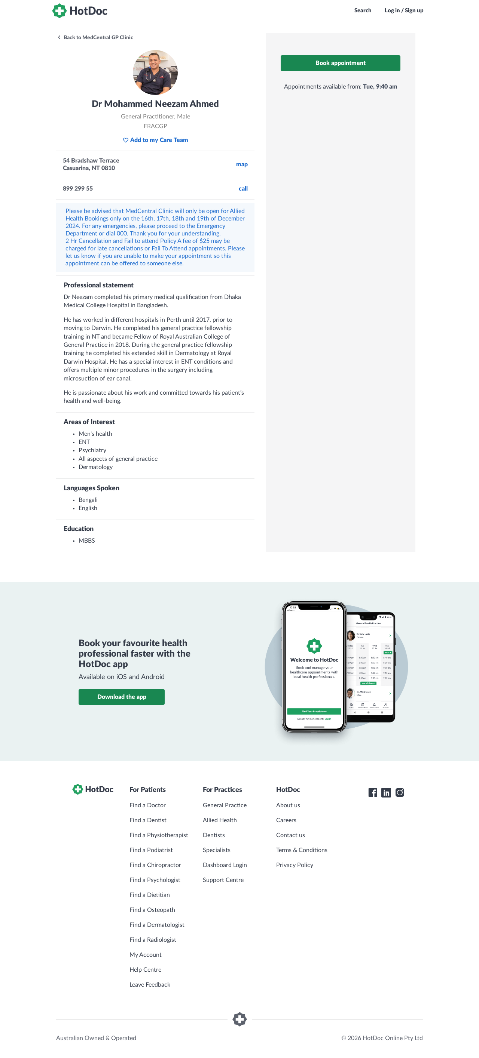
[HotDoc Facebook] (372, 793)
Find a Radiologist (152, 940)
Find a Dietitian (149, 895)
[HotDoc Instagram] (399, 793)
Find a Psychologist (154, 880)
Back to (95, 37)
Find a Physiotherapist (158, 835)
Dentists (214, 835)
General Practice (225, 805)
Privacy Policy (294, 865)
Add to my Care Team (155, 140)
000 (122, 234)
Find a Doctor (147, 805)
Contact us (290, 835)
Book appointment (340, 63)
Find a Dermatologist (156, 925)
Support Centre (223, 880)
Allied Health (220, 820)
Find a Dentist (148, 820)
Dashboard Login (225, 865)
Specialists (217, 850)
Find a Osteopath (152, 910)
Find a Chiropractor (155, 865)
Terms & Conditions (301, 850)
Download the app (121, 697)
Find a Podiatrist (151, 850)
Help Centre (145, 970)
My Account (145, 955)
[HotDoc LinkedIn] (386, 793)
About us (288, 805)
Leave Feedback (149, 985)
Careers (286, 820)
